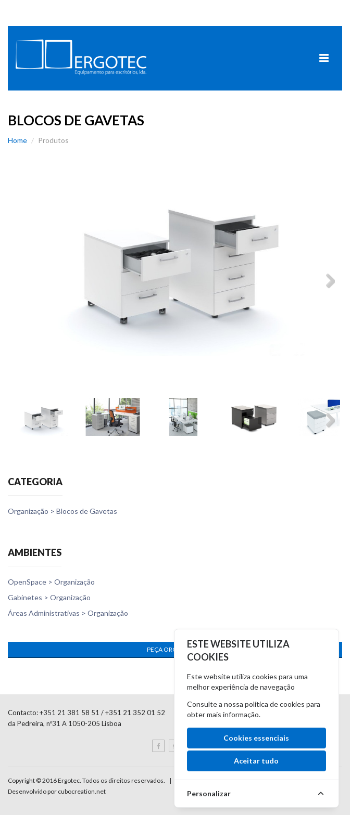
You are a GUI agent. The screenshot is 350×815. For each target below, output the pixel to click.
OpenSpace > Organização (51, 581)
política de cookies (275, 704)
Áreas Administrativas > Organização (68, 613)
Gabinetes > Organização (49, 597)
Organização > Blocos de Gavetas (62, 511)
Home (17, 140)
